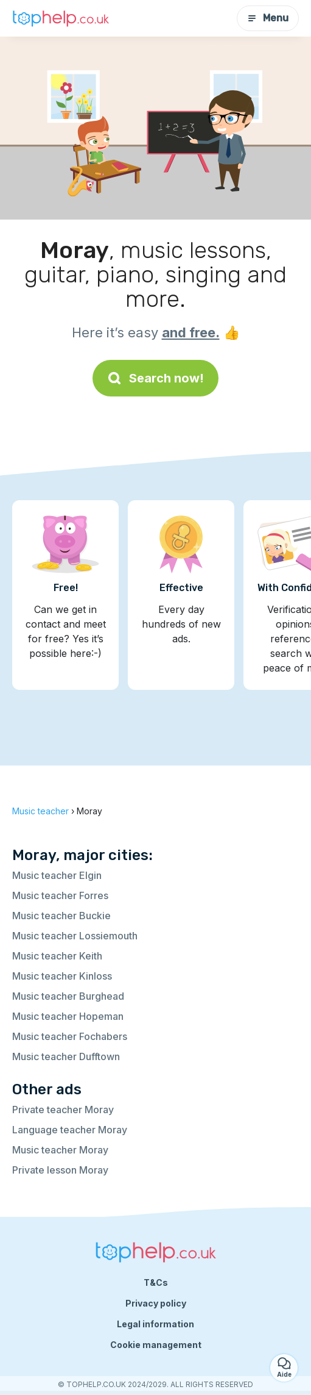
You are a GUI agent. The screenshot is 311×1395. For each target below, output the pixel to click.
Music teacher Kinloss (62, 976)
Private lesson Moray (60, 1170)
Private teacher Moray (63, 1109)
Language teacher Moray (69, 1130)
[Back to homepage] (61, 18)
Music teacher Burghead (68, 996)
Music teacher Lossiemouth (75, 936)
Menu (267, 18)
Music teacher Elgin (57, 875)
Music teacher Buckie (61, 915)
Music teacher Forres (60, 895)
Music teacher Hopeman (68, 1016)
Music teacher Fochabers (69, 1036)
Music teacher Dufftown (66, 1056)
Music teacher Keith (57, 956)
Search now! (155, 378)
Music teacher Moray (60, 1150)
